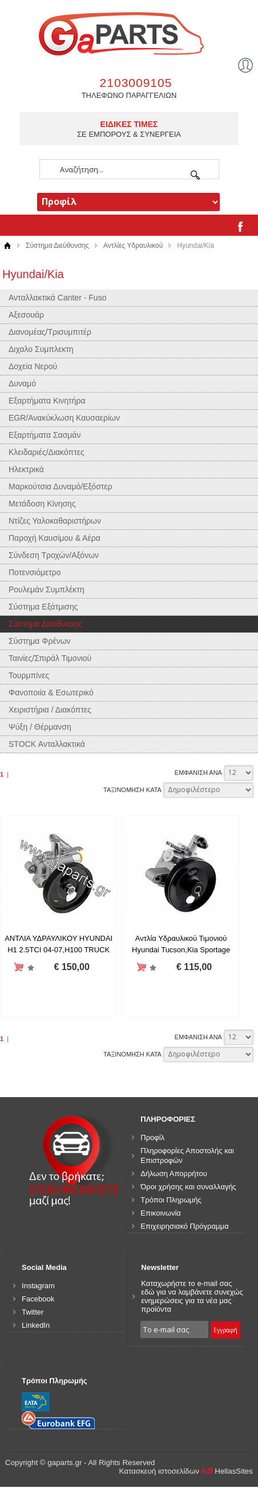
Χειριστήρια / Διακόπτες (50, 709)
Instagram (38, 1285)
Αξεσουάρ (26, 314)
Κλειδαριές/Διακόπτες (46, 452)
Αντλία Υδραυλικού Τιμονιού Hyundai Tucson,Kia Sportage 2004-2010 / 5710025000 (181, 949)
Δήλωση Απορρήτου (173, 1173)
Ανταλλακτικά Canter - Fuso (57, 297)
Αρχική (7, 246)
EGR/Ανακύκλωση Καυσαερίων (64, 417)
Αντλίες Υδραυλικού (133, 246)
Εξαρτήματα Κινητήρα (47, 400)
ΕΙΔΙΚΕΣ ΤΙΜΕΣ (129, 124)
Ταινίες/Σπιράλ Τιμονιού (50, 658)
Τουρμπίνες (29, 675)
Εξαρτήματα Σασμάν (44, 435)
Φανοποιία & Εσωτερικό (51, 692)
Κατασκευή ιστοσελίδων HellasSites (186, 1471)
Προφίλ (152, 1137)
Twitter (32, 1312)
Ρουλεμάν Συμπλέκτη (46, 589)
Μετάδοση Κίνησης (42, 503)
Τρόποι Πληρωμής (170, 1200)
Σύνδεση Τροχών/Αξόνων (54, 555)
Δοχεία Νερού (33, 366)
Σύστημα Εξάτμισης (43, 606)
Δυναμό (22, 383)
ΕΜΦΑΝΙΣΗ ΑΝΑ (198, 772)
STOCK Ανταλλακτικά (47, 744)
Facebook (38, 1299)
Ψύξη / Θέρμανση (40, 726)
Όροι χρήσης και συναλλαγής (188, 1186)
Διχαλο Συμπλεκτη (41, 349)
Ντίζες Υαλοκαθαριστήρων (55, 520)
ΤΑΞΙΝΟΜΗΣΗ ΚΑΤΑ (132, 789)
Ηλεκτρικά (26, 469)
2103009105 (136, 82)
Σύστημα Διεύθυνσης (57, 246)
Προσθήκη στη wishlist (30, 967)
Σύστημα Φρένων (40, 641)
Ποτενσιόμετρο (35, 572)
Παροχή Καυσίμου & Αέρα (54, 538)
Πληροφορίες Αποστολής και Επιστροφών (187, 1155)
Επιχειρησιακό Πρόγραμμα (184, 1226)
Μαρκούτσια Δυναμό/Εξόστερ (60, 486)
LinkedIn (36, 1325)
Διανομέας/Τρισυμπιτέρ (50, 332)
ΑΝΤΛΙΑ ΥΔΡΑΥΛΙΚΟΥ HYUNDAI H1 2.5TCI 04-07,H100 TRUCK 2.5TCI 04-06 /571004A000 (58, 949)
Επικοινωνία (160, 1213)
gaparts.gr (129, 32)
